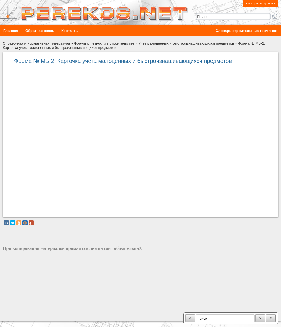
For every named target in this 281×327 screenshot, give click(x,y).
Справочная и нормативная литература (36, 43)
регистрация (264, 3)
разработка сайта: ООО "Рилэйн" (31, 316)
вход (249, 3)
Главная (10, 31)
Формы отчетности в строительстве (104, 43)
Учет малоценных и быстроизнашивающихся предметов (186, 43)
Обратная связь (39, 31)
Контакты (69, 31)
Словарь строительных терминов (246, 31)
